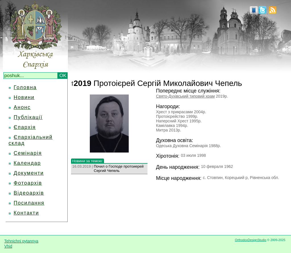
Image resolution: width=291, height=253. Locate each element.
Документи (29, 173)
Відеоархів (29, 193)
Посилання (29, 203)
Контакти (26, 213)
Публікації (28, 117)
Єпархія (25, 127)
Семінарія (28, 153)
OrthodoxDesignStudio (250, 240)
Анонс (22, 107)
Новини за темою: (87, 161)
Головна (25, 87)
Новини (24, 97)
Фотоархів (28, 183)
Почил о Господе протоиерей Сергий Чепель (119, 168)
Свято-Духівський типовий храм (185, 96)
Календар (27, 163)
